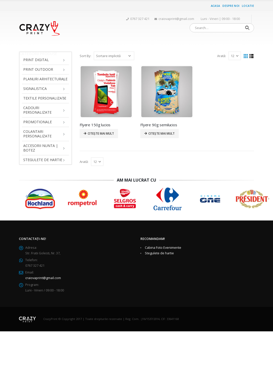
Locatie (248, 6)
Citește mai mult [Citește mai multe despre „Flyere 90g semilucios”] (161, 133)
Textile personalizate (44, 98)
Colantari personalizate (37, 133)
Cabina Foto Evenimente (163, 247)
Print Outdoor (38, 69)
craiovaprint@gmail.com (43, 278)
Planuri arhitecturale (45, 79)
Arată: (221, 56)
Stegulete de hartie (42, 159)
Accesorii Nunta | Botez (40, 148)
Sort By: (85, 56)
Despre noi (230, 6)
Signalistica (35, 88)
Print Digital (36, 59)
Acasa (215, 6)
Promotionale (37, 121)
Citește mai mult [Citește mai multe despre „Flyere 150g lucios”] (101, 133)
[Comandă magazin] (114, 56)
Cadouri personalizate (37, 110)
